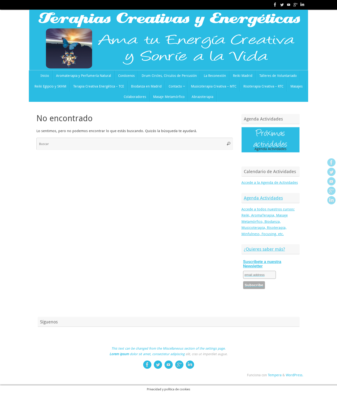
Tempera (274, 375)
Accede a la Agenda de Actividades (269, 182)
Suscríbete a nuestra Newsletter (262, 264)
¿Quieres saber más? (264, 249)
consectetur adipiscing (168, 354)
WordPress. (294, 375)
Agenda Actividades (263, 198)
